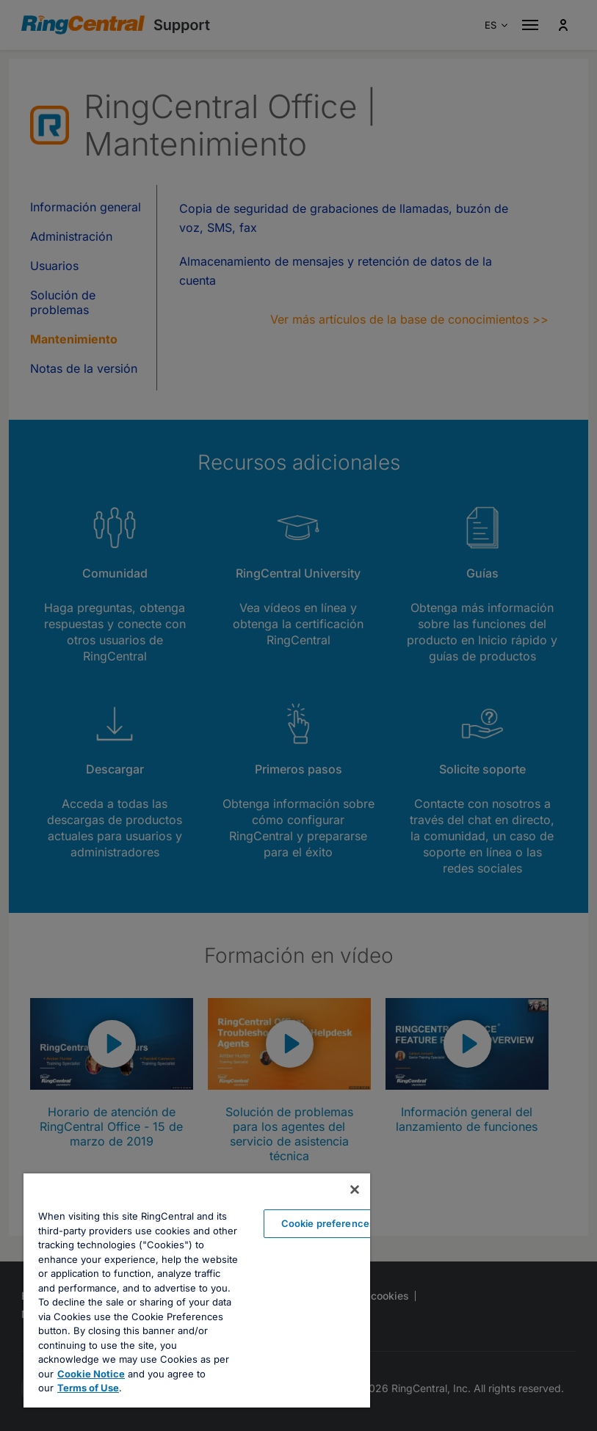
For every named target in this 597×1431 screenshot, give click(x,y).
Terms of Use (88, 1388)
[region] (196, 1290)
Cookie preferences (328, 1223)
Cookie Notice (91, 1374)
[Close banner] (354, 1189)
